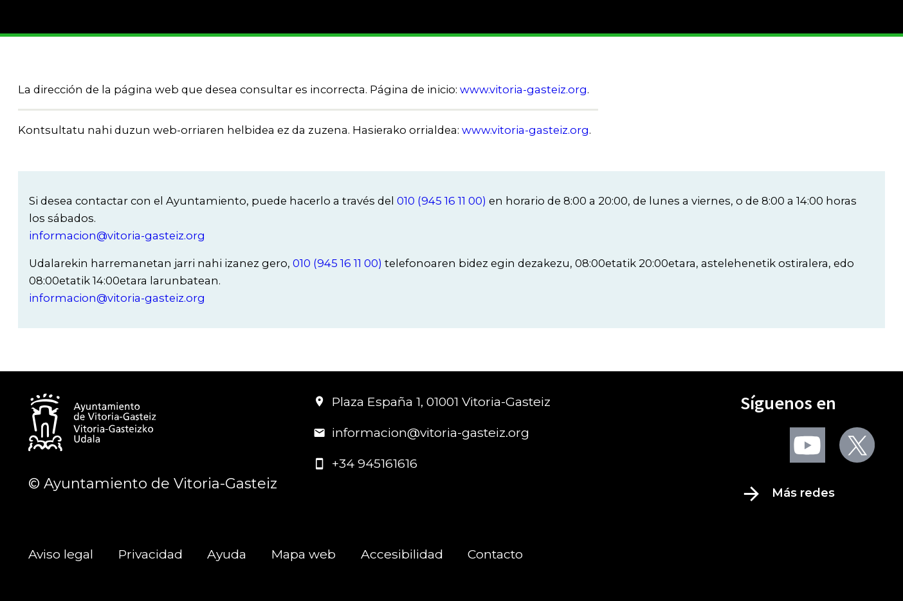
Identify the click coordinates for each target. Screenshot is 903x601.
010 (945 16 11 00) (441, 200)
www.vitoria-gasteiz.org (523, 89)
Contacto (495, 554)
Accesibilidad (402, 554)
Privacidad (150, 554)
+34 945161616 (365, 463)
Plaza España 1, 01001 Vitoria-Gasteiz (432, 401)
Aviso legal (60, 554)
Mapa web (303, 554)
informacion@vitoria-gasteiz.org (117, 235)
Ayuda (226, 554)
